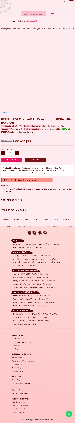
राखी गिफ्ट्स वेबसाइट (20, 259)
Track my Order (17, 390)
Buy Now (35, 160)
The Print (38, 247)
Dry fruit (27, 317)
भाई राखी (16, 262)
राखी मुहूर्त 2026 (18, 256)
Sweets (45, 317)
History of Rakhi (19, 281)
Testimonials (50, 287)
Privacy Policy (17, 358)
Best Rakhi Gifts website (42, 284)
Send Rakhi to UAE (20, 306)
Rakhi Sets (17, 317)
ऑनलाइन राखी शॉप (38, 259)
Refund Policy (17, 364)
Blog (34, 324)
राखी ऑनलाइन (53, 259)
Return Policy (16, 368)
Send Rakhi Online (18, 402)
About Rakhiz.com (18, 339)
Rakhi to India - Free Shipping (24, 299)
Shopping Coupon (18, 412)
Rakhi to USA (49, 302)
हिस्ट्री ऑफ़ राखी (46, 256)
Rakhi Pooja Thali (51, 314)
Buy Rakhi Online (36, 287)
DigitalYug (17, 244)
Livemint (42, 244)
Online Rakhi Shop (20, 287)
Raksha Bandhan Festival (22, 277)
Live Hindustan (53, 244)
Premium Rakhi (43, 321)
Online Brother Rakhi (36, 281)
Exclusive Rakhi (18, 321)
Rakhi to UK (43, 299)
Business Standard (25, 247)
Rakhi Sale (31, 321)
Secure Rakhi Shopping (21, 284)
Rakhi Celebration (41, 277)
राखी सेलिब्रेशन (32, 256)
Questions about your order (21, 383)
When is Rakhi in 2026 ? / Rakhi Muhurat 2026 (30, 274)
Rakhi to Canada (19, 302)
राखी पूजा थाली (54, 262)
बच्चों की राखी (41, 262)
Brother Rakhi (18, 314)
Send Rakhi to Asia (43, 296)
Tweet (4, 112)
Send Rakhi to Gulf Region (23, 296)
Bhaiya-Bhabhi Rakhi (34, 314)
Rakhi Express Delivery (21, 324)
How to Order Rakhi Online (21, 342)
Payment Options (18, 380)
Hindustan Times (30, 244)
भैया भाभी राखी (28, 262)
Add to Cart (11, 160)
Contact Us (16, 345)
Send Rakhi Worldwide (20, 405)
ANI (14, 247)
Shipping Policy (17, 371)
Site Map (15, 349)
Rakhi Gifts (51, 281)
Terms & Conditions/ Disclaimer (23, 361)
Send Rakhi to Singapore (39, 306)
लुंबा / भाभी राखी (19, 266)
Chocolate (36, 317)
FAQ (13, 386)
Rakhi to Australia (34, 302)
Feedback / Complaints (20, 393)
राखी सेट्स (32, 266)
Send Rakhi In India (19, 409)
